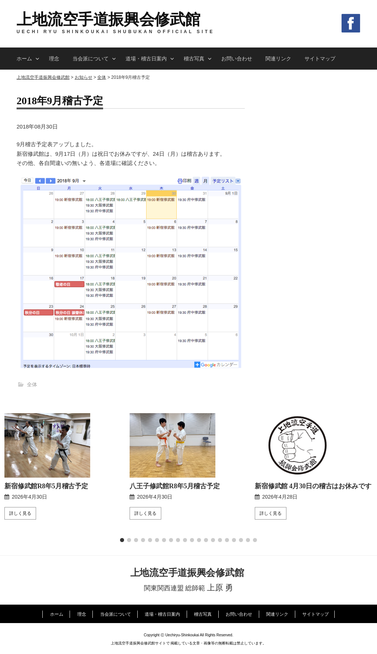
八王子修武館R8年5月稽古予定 (175, 486)
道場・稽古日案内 (146, 58)
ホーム (24, 58)
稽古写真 (194, 58)
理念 (54, 58)
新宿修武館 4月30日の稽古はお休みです (313, 486)
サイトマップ (319, 58)
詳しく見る (20, 513)
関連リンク (278, 58)
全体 (32, 384)
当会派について (91, 58)
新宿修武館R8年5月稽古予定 (46, 486)
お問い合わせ (236, 58)
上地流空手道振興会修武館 (108, 19)
